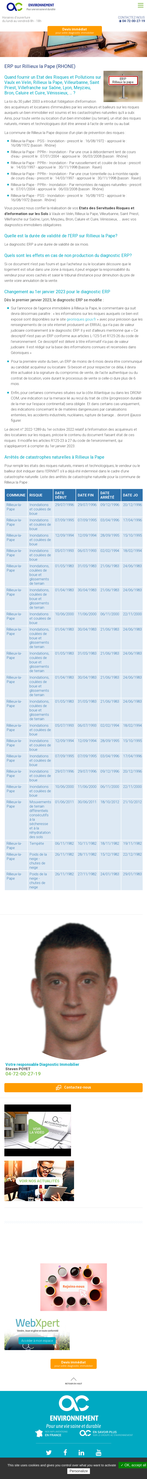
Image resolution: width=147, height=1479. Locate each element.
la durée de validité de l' (51, 235)
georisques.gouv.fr (81, 319)
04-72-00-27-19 (133, 21)
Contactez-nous (73, 1087)
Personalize (78, 1471)
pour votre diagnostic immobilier (75, 30)
